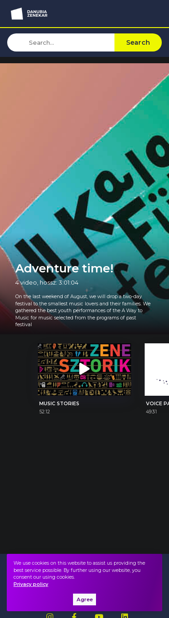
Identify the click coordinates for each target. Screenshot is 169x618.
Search (138, 42)
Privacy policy (31, 584)
